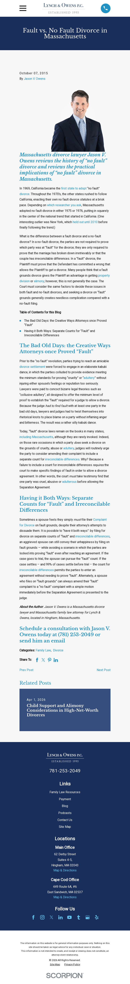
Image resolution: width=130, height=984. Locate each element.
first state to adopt (74, 188)
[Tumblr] (78, 917)
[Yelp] (97, 917)
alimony (39, 281)
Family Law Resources (65, 792)
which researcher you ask (64, 205)
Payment (65, 799)
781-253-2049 (64, 771)
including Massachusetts (36, 437)
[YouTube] (69, 917)
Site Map (65, 827)
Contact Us (64, 820)
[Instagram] (42, 917)
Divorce (58, 650)
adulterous (69, 481)
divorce (24, 194)
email (58, 641)
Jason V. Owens (34, 78)
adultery (89, 378)
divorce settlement (32, 367)
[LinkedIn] (60, 917)
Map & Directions (65, 870)
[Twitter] (51, 917)
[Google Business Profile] (87, 917)
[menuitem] (55, 964)
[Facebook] (33, 917)
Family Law (43, 650)
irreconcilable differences (62, 459)
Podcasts (65, 813)
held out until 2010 (85, 222)
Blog (65, 806)
